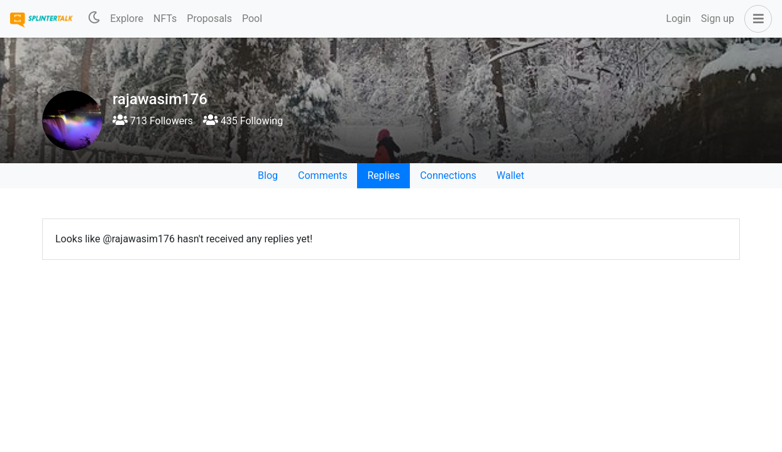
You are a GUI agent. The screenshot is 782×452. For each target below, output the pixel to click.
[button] (755, 19)
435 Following (243, 121)
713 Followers (153, 121)
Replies (383, 175)
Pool (252, 18)
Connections (448, 175)
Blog (268, 175)
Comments (322, 175)
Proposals (209, 18)
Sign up (717, 18)
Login (678, 18)
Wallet (510, 175)
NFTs (165, 18)
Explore (126, 18)
